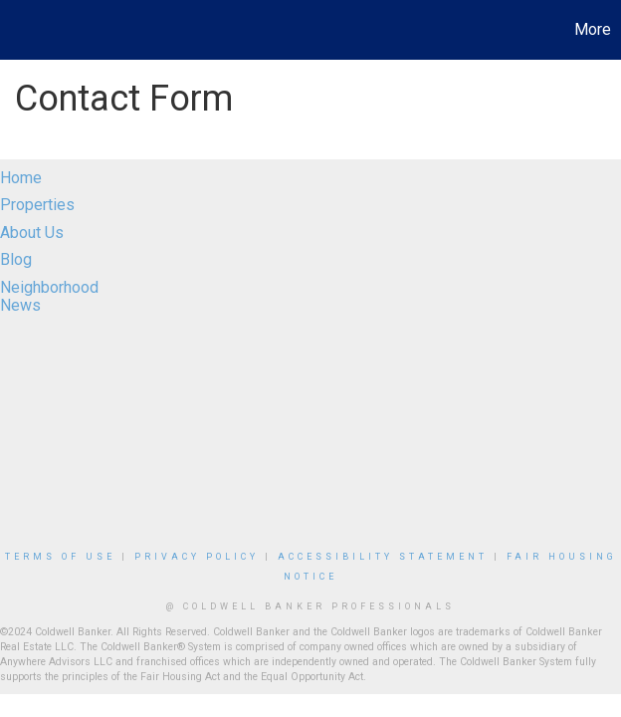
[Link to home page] (25, 30)
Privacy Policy (196, 557)
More (592, 29)
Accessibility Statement (383, 557)
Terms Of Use (60, 557)
